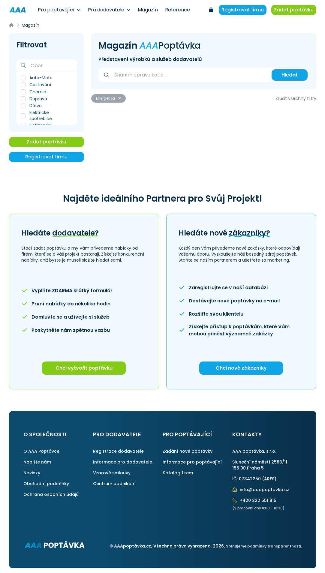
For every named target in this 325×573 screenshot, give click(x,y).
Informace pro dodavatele (122, 462)
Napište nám (37, 462)
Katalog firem (178, 473)
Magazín (148, 9)
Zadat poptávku (294, 9)
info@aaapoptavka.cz (260, 490)
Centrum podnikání (114, 484)
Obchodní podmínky (46, 484)
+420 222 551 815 (254, 500)
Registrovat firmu (242, 9)
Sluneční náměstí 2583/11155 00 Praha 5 (259, 465)
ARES (269, 479)
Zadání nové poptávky (187, 451)
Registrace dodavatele (118, 451)
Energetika (108, 98)
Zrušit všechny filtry (295, 98)
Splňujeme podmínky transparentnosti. (264, 546)
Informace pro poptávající (192, 462)
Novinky (31, 473)
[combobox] (190, 75)
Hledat (289, 74)
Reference (177, 9)
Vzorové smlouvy (112, 473)
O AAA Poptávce (41, 451)
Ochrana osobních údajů (51, 494)
